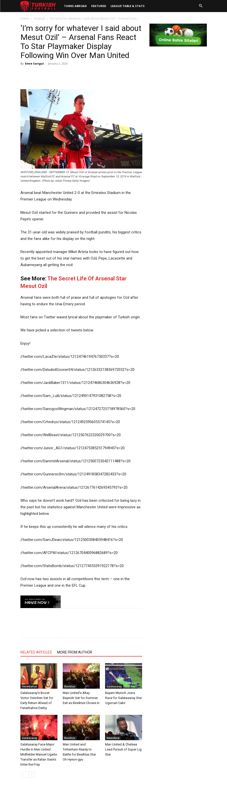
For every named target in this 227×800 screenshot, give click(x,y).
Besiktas (69, 686)
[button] (201, 6)
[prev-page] (23, 774)
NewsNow (113, 738)
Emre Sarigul (34, 63)
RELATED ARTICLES (36, 652)
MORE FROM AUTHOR (74, 652)
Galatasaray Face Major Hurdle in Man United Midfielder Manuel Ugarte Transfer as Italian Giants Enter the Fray (38, 754)
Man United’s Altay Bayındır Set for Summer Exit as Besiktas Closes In (81, 698)
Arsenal (39, 18)
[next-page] (31, 774)
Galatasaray (114, 686)
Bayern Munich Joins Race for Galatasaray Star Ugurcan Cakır (123, 698)
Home (24, 18)
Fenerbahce (29, 686)
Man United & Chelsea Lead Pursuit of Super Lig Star (123, 749)
